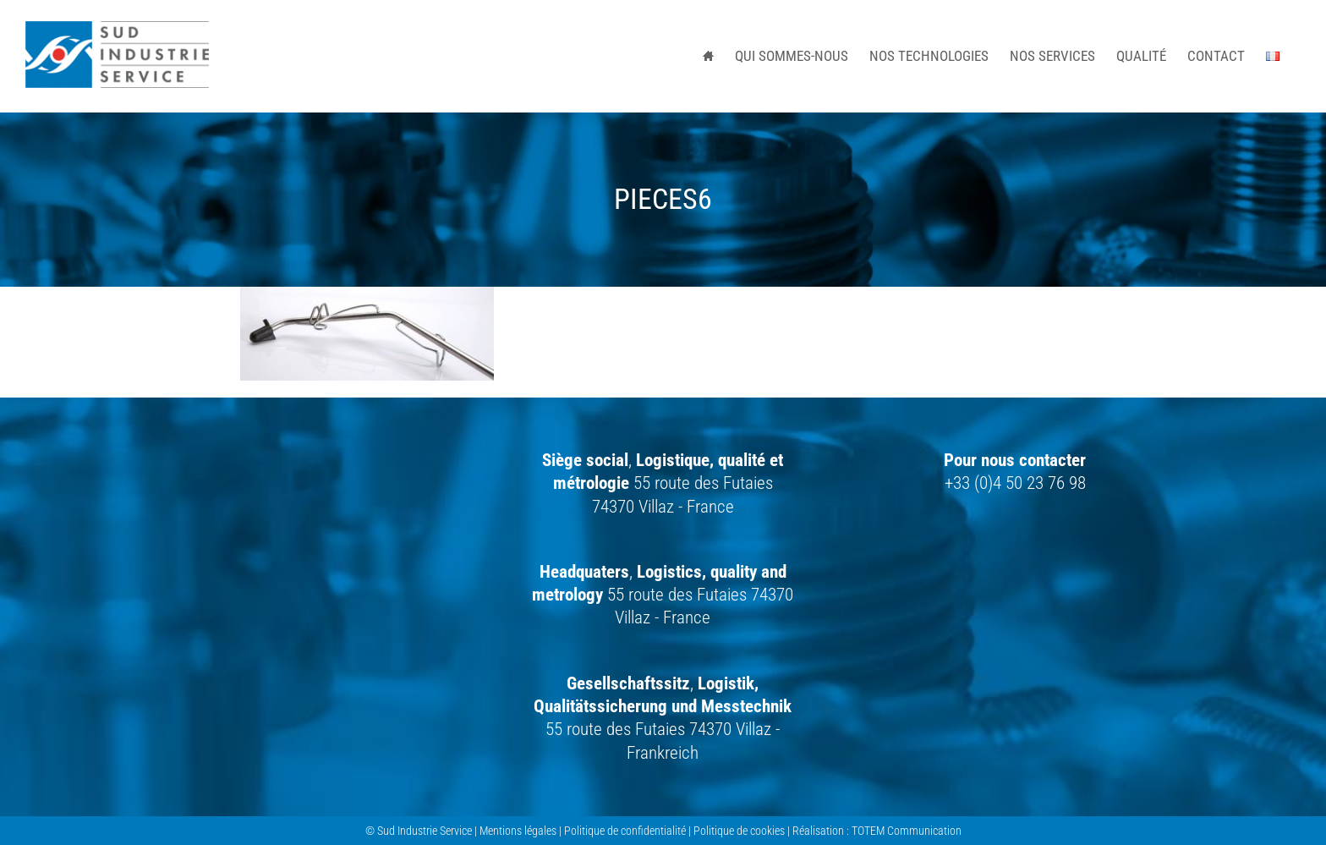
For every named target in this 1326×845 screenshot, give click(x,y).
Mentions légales (517, 830)
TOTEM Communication (907, 830)
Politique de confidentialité (625, 830)
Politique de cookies (739, 830)
